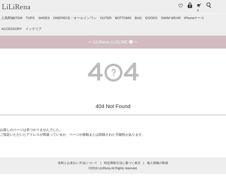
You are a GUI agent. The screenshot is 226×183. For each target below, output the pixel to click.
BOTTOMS (123, 18)
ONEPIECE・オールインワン (75, 18)
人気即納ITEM (11, 18)
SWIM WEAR (171, 18)
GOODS (151, 18)
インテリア (33, 29)
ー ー (113, 42)
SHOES (44, 18)
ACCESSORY (11, 29)
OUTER (106, 18)
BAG (138, 18)
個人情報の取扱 (157, 163)
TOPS (30, 18)
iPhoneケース (194, 18)
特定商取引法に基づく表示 (122, 163)
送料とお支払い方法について (77, 163)
